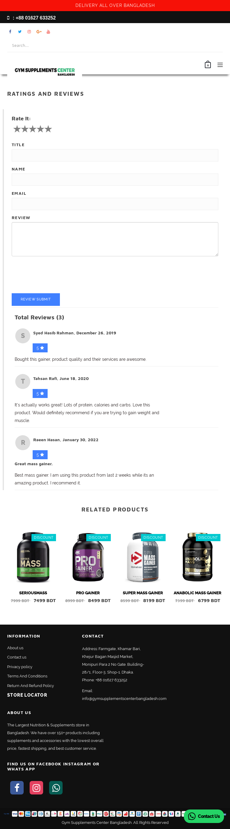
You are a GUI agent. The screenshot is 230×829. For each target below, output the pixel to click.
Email (19, 193)
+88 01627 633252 (111, 680)
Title (18, 144)
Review (21, 217)
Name (18, 168)
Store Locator (27, 695)
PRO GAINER (88, 593)
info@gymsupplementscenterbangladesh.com (124, 698)
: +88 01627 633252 (31, 17)
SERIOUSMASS (33, 593)
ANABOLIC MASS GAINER (197, 593)
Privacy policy (19, 667)
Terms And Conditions (27, 676)
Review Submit (36, 299)
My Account (202, 31)
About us (15, 648)
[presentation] (57, 275)
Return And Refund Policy (30, 685)
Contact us (16, 657)
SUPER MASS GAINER (143, 593)
